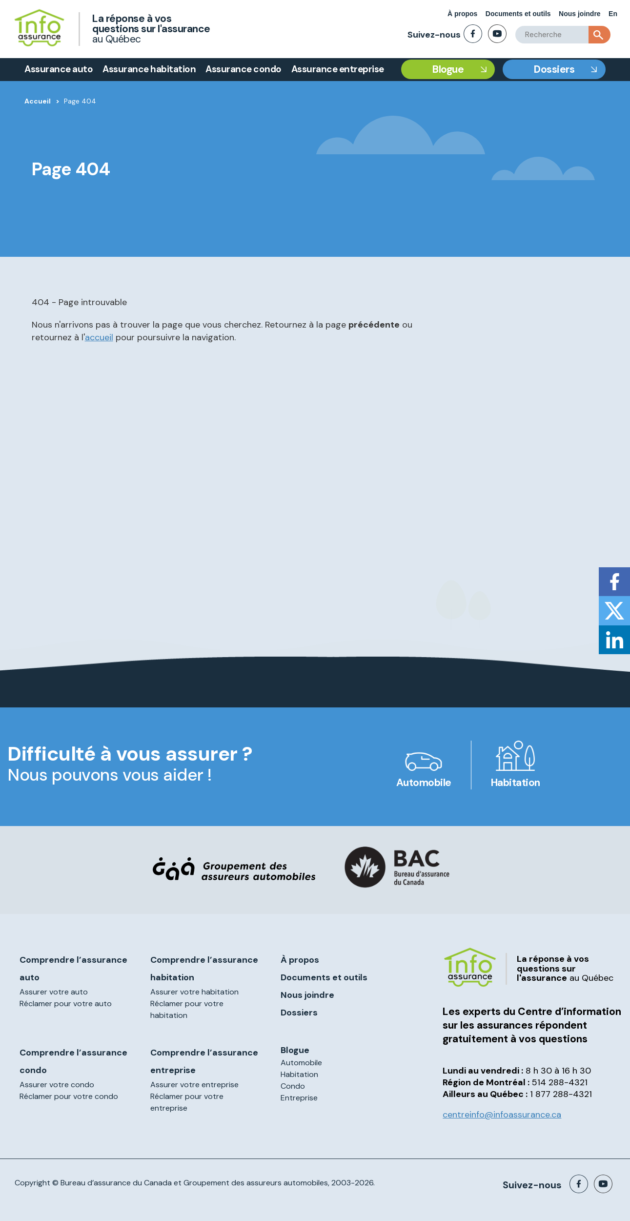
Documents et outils (518, 14)
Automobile (423, 782)
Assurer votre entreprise (194, 1084)
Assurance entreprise (337, 69)
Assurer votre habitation (194, 992)
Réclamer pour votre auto (66, 1003)
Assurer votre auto (54, 992)
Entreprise (299, 1098)
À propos (462, 14)
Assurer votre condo (57, 1084)
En (613, 14)
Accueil (37, 101)
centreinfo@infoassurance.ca (502, 1114)
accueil (99, 337)
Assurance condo (243, 69)
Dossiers (554, 69)
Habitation (515, 782)
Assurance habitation (149, 69)
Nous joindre (580, 14)
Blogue (448, 69)
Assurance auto (58, 69)
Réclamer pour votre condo (69, 1096)
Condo (293, 1086)
